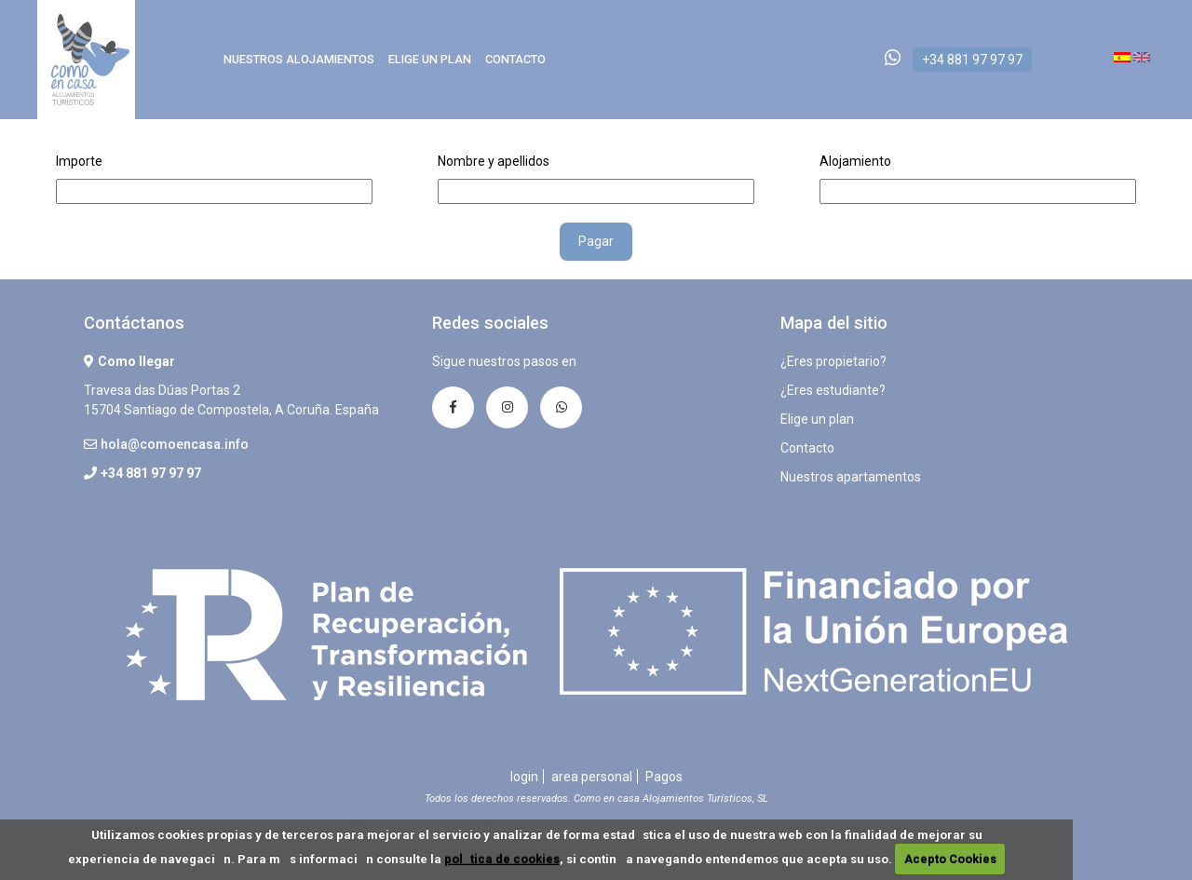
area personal (591, 776)
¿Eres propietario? (833, 361)
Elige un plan (429, 59)
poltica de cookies (502, 859)
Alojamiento (855, 161)
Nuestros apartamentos (850, 476)
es (1122, 57)
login (524, 776)
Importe (79, 161)
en (1141, 57)
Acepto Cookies (950, 859)
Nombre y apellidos (493, 161)
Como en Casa (90, 59)
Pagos (664, 776)
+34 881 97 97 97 (972, 59)
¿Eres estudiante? (833, 390)
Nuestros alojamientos (299, 59)
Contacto (515, 59)
